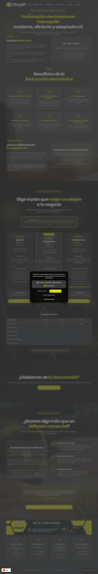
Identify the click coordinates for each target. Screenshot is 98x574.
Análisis (49, 282)
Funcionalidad (49, 285)
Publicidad (57, 282)
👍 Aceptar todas (55, 291)
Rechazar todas (42, 291)
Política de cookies (49, 299)
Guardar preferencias (49, 295)
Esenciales (41, 282)
